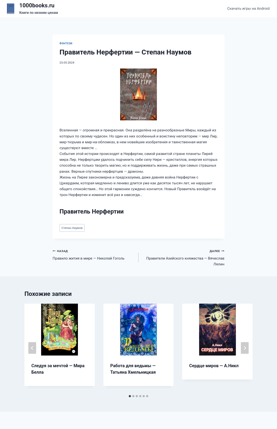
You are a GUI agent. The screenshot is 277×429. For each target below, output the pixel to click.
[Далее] (245, 348)
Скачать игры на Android (248, 8)
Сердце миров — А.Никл (213, 365)
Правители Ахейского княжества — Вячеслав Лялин (183, 257)
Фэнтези (66, 43)
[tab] (130, 396)
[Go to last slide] (32, 348)
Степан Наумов (72, 228)
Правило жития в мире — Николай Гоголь (94, 254)
